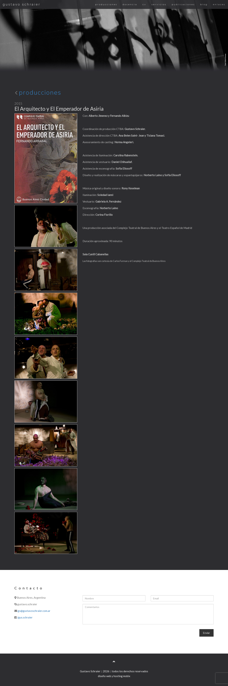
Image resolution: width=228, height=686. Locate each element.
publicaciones (183, 4)
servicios (159, 4)
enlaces (219, 4)
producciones (106, 4)
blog (204, 4)
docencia (130, 4)
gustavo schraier (21, 4)
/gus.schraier (25, 617)
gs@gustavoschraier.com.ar (34, 610)
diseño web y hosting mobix (114, 676)
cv (144, 4)
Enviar (206, 632)
